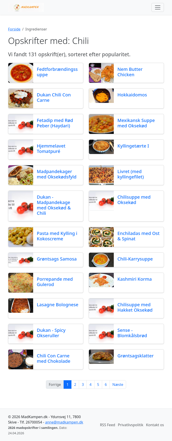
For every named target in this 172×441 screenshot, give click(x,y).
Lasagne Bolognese (57, 305)
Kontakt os (155, 424)
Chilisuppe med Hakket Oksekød (135, 307)
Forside (14, 29)
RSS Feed (107, 424)
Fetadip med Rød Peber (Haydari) (55, 123)
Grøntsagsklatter (135, 356)
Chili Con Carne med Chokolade (53, 358)
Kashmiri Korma (134, 279)
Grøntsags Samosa (57, 259)
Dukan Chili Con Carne (54, 97)
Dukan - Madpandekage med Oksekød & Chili (54, 205)
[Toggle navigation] (157, 7)
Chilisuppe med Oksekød (133, 199)
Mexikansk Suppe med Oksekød (136, 123)
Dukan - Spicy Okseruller (51, 333)
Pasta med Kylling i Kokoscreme (57, 236)
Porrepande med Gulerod (55, 281)
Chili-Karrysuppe (135, 259)
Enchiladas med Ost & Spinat (138, 236)
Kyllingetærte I (133, 146)
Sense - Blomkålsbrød (132, 333)
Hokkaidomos (132, 95)
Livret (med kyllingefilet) (130, 174)
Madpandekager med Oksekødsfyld (56, 174)
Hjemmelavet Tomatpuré (51, 148)
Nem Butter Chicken (129, 72)
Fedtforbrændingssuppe (57, 72)
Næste (117, 384)
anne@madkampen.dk (64, 422)
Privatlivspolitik (130, 424)
